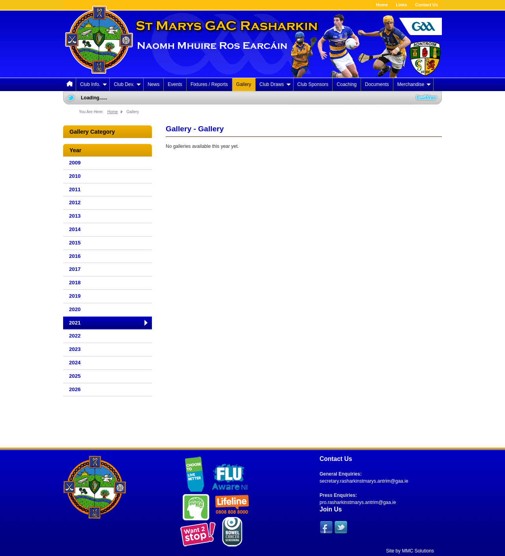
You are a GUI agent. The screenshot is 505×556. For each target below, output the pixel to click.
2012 (74, 202)
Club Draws (275, 84)
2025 (74, 376)
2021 (74, 323)
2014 (74, 229)
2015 (74, 243)
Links (401, 4)
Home (382, 4)
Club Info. (93, 84)
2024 (74, 363)
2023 (74, 349)
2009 (74, 163)
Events (175, 84)
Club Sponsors (313, 84)
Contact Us (426, 4)
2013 (74, 216)
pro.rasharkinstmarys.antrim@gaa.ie (358, 502)
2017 (74, 269)
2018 (74, 282)
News (153, 84)
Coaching (347, 84)
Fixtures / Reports (209, 84)
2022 (74, 336)
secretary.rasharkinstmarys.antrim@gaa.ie (364, 481)
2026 (74, 389)
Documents (377, 84)
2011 (74, 189)
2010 (74, 176)
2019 (74, 296)
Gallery (243, 84)
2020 (74, 309)
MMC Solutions (418, 551)
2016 (74, 256)
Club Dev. (127, 84)
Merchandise (414, 84)
